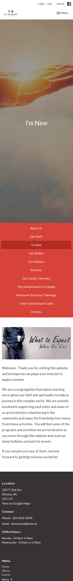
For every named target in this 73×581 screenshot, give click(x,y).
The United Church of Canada (36, 286)
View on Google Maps (16, 503)
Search (60, 3)
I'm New (36, 245)
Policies (36, 312)
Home (5, 566)
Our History (36, 261)
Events (6, 574)
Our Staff (36, 236)
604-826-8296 (23, 518)
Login (41, 3)
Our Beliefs (36, 253)
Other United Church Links (36, 303)
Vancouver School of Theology (36, 295)
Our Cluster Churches (36, 278)
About (6, 570)
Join (49, 3)
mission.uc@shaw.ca (24, 523)
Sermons (36, 270)
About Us (36, 228)
